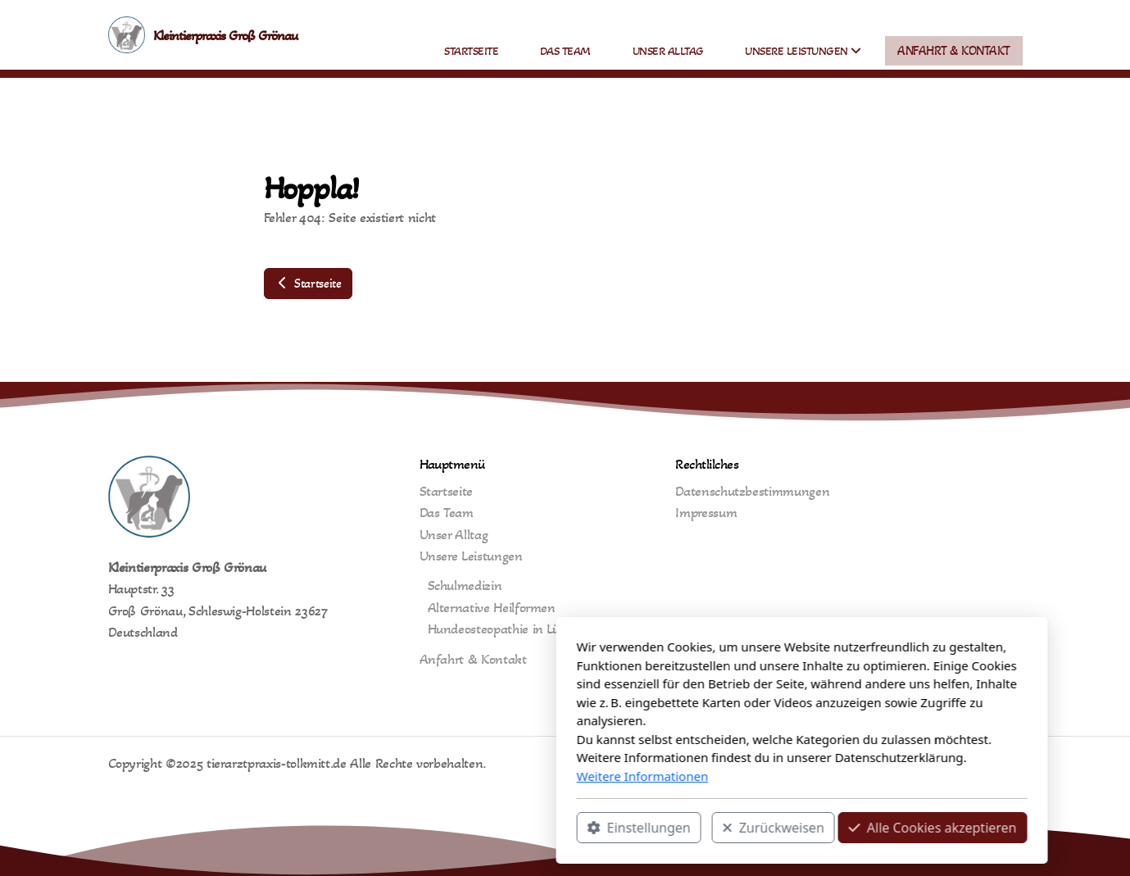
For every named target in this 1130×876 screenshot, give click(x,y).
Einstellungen (402, 828)
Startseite (308, 283)
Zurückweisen (537, 828)
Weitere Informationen (406, 776)
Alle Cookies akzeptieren (696, 828)
